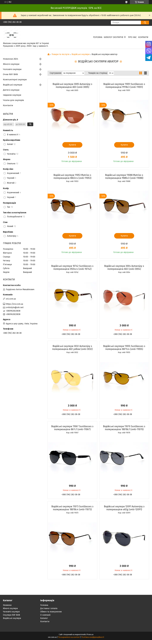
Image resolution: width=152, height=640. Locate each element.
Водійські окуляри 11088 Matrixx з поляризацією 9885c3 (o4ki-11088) (124, 176)
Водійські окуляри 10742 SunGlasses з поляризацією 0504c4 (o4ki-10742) (72, 267)
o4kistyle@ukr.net (14, 307)
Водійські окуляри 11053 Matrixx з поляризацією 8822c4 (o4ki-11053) (72, 176)
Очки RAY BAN (10, 74)
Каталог (44, 618)
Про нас (132, 37)
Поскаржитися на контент (69, 637)
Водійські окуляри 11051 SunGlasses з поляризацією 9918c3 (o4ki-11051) (124, 85)
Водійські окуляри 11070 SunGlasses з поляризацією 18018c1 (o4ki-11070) (124, 428)
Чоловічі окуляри (12, 69)
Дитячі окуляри (11, 90)
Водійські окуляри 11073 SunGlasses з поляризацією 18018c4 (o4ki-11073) (72, 508)
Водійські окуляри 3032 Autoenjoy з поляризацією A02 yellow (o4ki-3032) (72, 347)
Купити (72, 145)
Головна (97, 37)
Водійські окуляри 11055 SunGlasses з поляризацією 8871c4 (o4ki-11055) (124, 347)
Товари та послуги (60, 54)
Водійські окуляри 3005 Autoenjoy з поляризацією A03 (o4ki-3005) (72, 85)
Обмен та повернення (51, 611)
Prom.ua (90, 634)
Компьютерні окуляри (15, 79)
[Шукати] (145, 22)
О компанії (45, 615)
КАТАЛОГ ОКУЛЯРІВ (113, 37)
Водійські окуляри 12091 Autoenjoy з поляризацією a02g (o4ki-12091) (124, 508)
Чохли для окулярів (13, 100)
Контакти (143, 37)
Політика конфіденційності (92, 637)
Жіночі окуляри (11, 64)
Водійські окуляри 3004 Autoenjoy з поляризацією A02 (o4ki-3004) (124, 267)
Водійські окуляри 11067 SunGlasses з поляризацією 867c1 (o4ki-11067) (72, 428)
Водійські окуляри (81, 54)
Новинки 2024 (10, 59)
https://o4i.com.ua (14, 304)
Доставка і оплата (48, 608)
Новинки (7, 605)
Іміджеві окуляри (12, 95)
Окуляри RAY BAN (11, 615)
